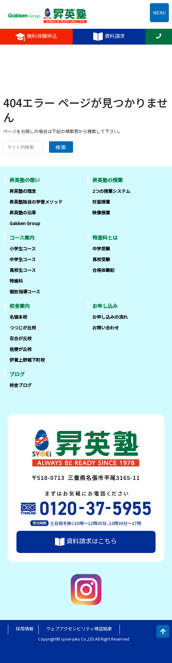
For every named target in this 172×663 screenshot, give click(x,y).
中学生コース (22, 259)
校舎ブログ (20, 385)
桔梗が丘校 (20, 349)
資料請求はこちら (86, 541)
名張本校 (18, 317)
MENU (159, 12)
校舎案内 (19, 305)
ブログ (17, 374)
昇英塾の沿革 (22, 212)
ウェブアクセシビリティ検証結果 (79, 628)
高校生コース (22, 270)
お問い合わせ (105, 327)
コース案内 (21, 237)
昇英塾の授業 (107, 179)
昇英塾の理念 (22, 191)
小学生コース (22, 248)
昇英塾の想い (24, 179)
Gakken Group (24, 223)
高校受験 (101, 259)
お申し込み (105, 305)
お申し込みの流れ (110, 317)
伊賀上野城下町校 (27, 360)
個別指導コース (24, 291)
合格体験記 (103, 270)
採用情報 (25, 628)
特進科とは (105, 237)
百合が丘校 (20, 338)
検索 (61, 147)
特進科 (16, 281)
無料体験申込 (36, 36)
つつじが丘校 (22, 327)
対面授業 (101, 202)
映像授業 (101, 212)
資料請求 (109, 36)
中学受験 (101, 248)
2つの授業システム (111, 191)
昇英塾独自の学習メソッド (36, 202)
